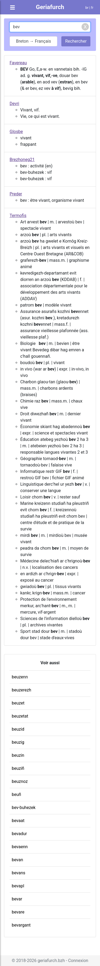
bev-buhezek (23, 807)
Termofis (18, 215)
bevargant (21, 925)
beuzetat (20, 716)
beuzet (18, 703)
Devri (14, 103)
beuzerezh (21, 690)
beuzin (18, 755)
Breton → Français (33, 41)
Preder (16, 193)
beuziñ (18, 768)
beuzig (18, 742)
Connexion (78, 960)
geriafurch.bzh (51, 960)
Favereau (18, 62)
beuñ (16, 794)
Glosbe (16, 131)
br (87, 8)
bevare (18, 912)
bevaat (18, 820)
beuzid (18, 729)
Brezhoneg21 (22, 159)
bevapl (18, 885)
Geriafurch (50, 6)
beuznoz (20, 781)
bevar (17, 898)
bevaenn (20, 846)
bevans (18, 872)
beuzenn (20, 676)
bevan (17, 859)
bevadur (19, 833)
